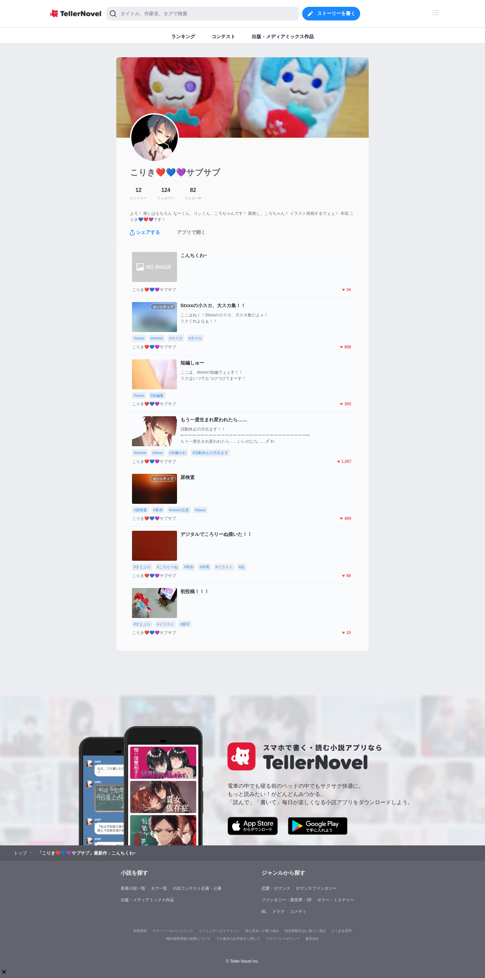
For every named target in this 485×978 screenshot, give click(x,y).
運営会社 (312, 939)
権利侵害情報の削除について (188, 939)
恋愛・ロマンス (276, 888)
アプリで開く (191, 232)
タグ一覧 (159, 888)
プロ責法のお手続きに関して (238, 939)
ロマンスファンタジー (316, 888)
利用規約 (140, 931)
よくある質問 (341, 931)
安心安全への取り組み (262, 931)
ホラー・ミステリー (335, 900)
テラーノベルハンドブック (172, 931)
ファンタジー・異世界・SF (287, 900)
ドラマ (278, 911)
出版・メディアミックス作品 (147, 900)
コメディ (298, 911)
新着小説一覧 (133, 888)
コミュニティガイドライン (219, 931)
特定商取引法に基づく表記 (305, 931)
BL (264, 911)
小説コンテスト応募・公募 (197, 888)
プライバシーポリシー (283, 939)
